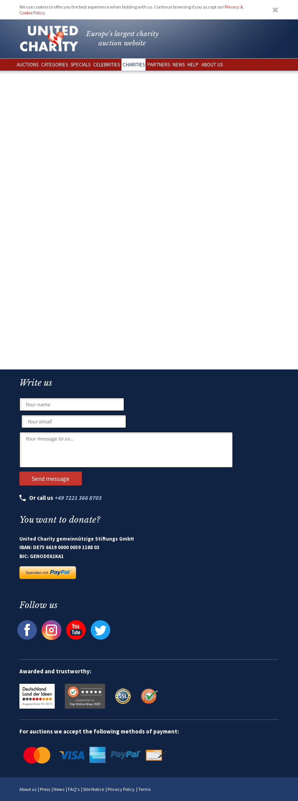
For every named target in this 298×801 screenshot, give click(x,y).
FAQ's (74, 789)
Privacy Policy (121, 789)
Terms (144, 789)
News (59, 789)
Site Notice (93, 789)
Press (45, 789)
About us (27, 789)
